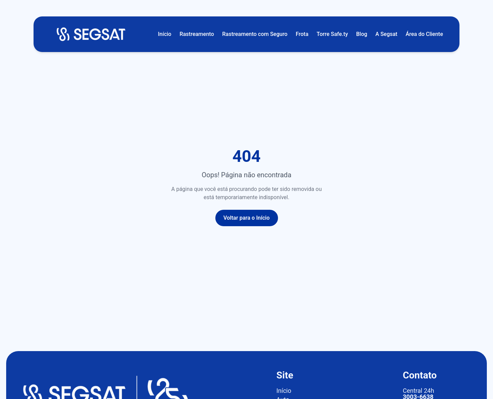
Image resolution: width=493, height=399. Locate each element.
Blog (361, 34)
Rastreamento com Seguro (255, 34)
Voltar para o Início (247, 218)
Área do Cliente (424, 34)
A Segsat (386, 34)
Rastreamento (196, 34)
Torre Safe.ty (332, 34)
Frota (302, 34)
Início (164, 34)
